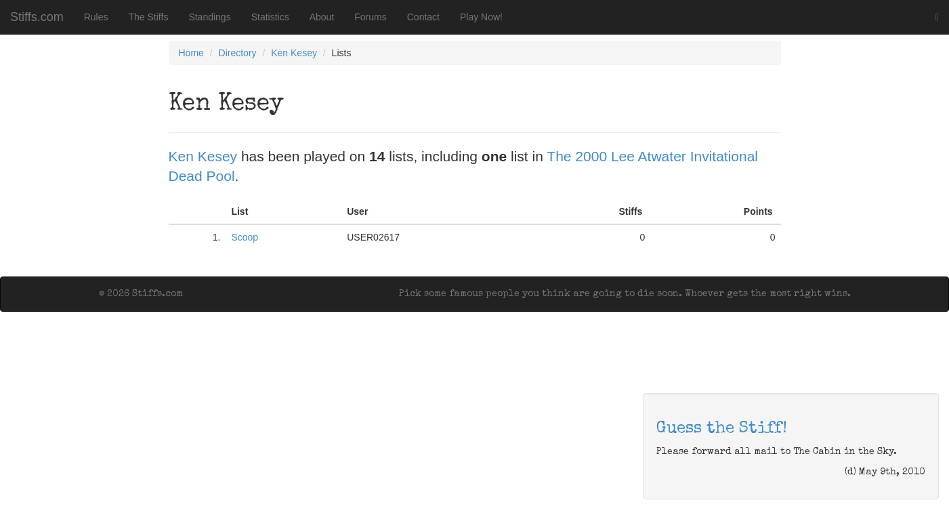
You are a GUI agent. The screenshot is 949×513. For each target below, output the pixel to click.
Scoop (244, 237)
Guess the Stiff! (721, 429)
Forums (370, 17)
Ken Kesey (294, 52)
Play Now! (481, 17)
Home (191, 52)
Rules (96, 17)
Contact (423, 17)
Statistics (270, 17)
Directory (238, 52)
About (322, 17)
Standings (209, 17)
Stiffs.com (37, 17)
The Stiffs (149, 17)
